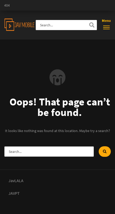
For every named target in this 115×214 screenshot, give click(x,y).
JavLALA (15, 180)
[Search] (92, 25)
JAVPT (14, 193)
